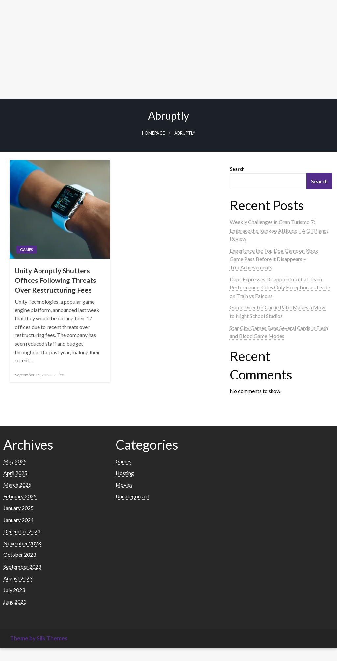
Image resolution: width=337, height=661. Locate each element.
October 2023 (19, 554)
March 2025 (17, 484)
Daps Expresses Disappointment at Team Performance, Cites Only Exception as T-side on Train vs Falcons (280, 287)
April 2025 (15, 473)
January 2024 (18, 520)
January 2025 (18, 508)
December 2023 (21, 531)
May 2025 (15, 461)
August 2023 (17, 578)
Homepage (153, 133)
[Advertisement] (168, 49)
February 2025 (20, 496)
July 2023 (14, 590)
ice (61, 374)
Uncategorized (132, 496)
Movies (124, 484)
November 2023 (22, 543)
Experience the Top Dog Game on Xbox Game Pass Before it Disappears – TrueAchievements (274, 258)
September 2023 (22, 566)
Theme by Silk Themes (38, 638)
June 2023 (14, 602)
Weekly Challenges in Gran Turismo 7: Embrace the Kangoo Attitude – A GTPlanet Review (279, 230)
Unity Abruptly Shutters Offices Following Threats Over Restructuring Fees (55, 280)
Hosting (125, 473)
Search (237, 169)
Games (26, 249)
